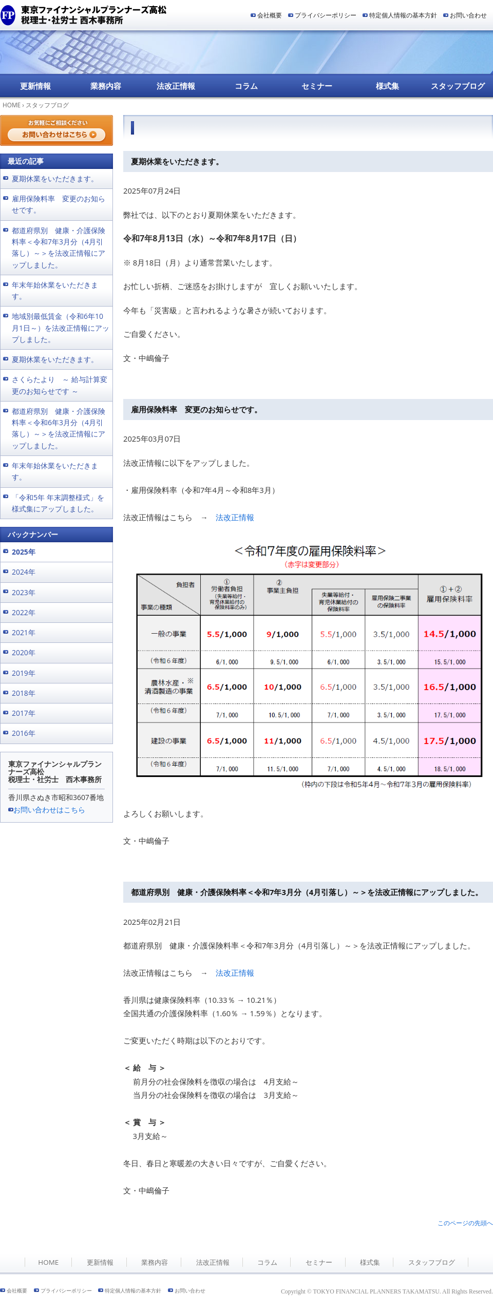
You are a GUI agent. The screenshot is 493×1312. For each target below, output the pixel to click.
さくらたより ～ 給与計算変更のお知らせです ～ (59, 384)
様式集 (387, 86)
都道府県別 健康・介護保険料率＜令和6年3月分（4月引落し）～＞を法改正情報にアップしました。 (58, 428)
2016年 (23, 733)
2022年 (23, 612)
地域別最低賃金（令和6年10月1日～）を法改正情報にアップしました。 (60, 327)
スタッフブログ (458, 86)
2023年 (23, 592)
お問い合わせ (468, 15)
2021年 (23, 632)
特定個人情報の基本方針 (403, 15)
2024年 (23, 572)
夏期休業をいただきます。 (177, 161)
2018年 (23, 693)
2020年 (23, 652)
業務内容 (105, 86)
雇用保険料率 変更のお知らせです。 (196, 409)
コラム (246, 86)
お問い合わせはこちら (49, 809)
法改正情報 (176, 86)
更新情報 (35, 86)
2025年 (23, 552)
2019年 (23, 673)
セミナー (316, 86)
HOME (12, 105)
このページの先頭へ (465, 1223)
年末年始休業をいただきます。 (55, 290)
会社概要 (269, 15)
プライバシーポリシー (325, 15)
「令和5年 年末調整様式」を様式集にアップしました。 (58, 503)
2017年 (23, 713)
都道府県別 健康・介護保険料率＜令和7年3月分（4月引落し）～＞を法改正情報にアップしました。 (307, 892)
